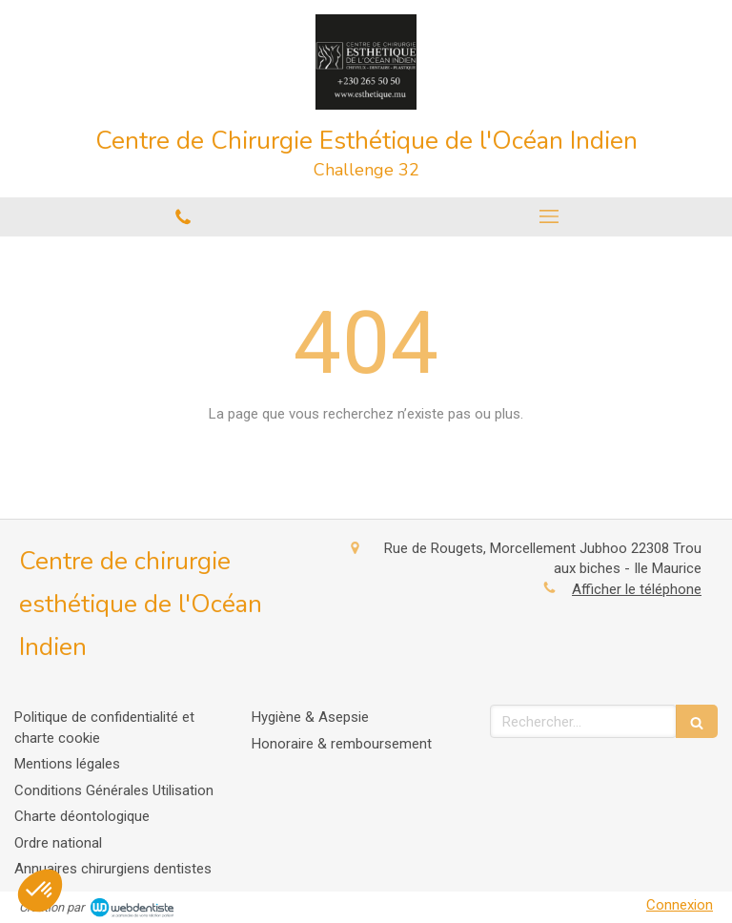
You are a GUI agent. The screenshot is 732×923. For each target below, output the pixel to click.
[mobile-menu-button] (549, 216)
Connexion (679, 904)
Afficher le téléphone (637, 589)
